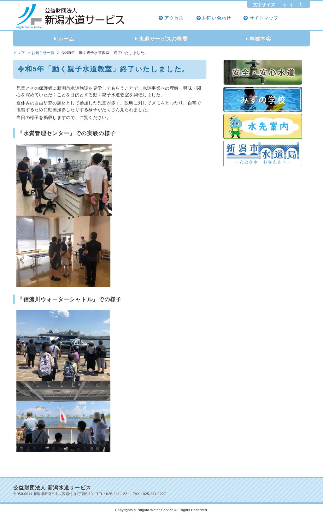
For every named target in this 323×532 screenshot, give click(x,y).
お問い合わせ (216, 18)
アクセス (174, 18)
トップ (19, 53)
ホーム (66, 39)
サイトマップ (264, 18)
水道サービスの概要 (163, 39)
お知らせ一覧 (43, 53)
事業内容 (260, 39)
